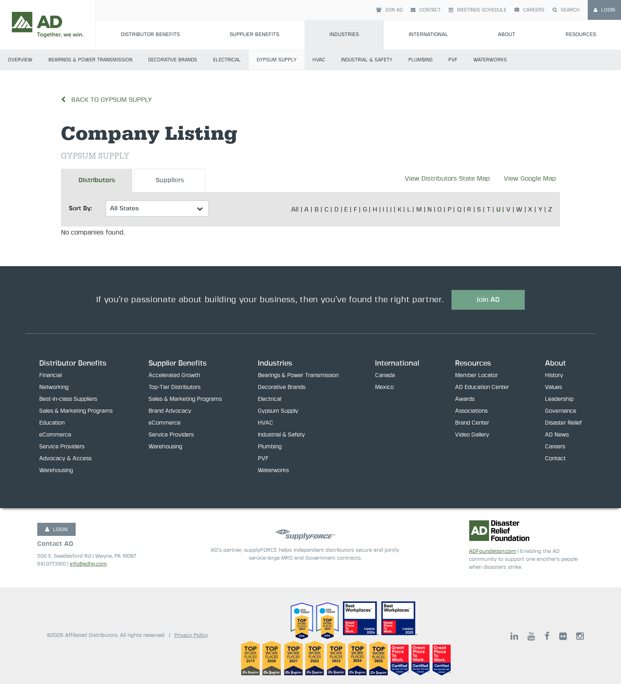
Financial (50, 375)
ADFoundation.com (492, 551)
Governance (560, 411)
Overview (20, 59)
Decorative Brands (172, 59)
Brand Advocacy (170, 411)
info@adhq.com (88, 564)
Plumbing (420, 59)
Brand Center (472, 423)
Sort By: (80, 208)
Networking (54, 387)
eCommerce (55, 435)
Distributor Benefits (150, 34)
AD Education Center (482, 387)
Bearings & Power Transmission (90, 59)
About (506, 34)
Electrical (227, 59)
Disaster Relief (563, 423)
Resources (581, 34)
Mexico (384, 387)
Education (52, 423)
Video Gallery (472, 435)
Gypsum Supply (277, 59)
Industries (344, 34)
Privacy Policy (191, 635)
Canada (385, 375)
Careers (529, 10)
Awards (464, 399)
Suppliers (170, 180)
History (554, 375)
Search (566, 10)
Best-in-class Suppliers (68, 399)
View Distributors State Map (447, 178)
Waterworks (490, 59)
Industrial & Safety (366, 59)
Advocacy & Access (65, 458)
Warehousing (56, 470)
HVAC (318, 59)
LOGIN (56, 529)
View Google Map (530, 178)
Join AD (389, 10)
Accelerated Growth (174, 375)
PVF (452, 59)
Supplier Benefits (254, 34)
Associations (471, 411)
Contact (426, 10)
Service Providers (61, 447)
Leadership (559, 399)
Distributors (96, 180)
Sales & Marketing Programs (75, 411)
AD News (557, 435)
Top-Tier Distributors (174, 387)
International (428, 34)
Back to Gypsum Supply (106, 100)
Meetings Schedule (478, 10)
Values (553, 387)
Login (604, 10)
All (295, 209)
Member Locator (476, 375)
